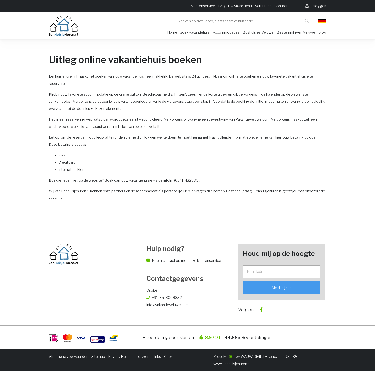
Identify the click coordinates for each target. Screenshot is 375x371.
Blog (322, 32)
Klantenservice (202, 6)
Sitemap (98, 357)
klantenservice (209, 260)
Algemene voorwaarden (68, 357)
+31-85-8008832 (164, 298)
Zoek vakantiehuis (195, 32)
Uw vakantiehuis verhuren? (249, 6)
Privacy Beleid (120, 357)
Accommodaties (226, 32)
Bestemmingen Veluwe (296, 32)
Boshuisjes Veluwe (258, 32)
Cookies (170, 357)
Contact (280, 6)
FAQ (221, 6)
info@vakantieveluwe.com (167, 305)
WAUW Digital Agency (259, 357)
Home (172, 32)
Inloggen (142, 357)
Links (156, 357)
